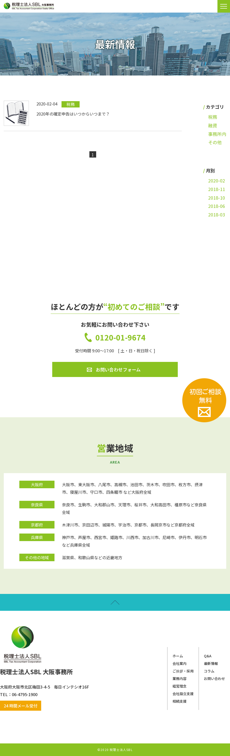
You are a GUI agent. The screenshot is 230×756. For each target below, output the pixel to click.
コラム (209, 670)
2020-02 (216, 180)
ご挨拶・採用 (183, 670)
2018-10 (216, 197)
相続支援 (179, 701)
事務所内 (217, 134)
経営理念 (179, 686)
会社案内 (179, 663)
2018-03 (216, 214)
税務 (212, 117)
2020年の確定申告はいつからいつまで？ (73, 114)
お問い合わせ (214, 678)
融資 (212, 125)
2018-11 (216, 189)
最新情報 (211, 663)
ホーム (177, 655)
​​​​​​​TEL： (6, 694)
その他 (215, 142)
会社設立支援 (183, 693)
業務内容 (179, 678)
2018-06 (216, 206)
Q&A (207, 655)
